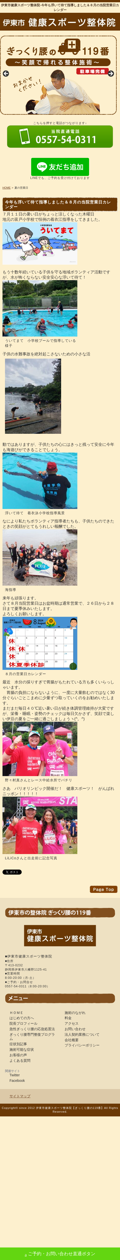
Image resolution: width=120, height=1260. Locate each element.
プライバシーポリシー (82, 1045)
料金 (68, 1018)
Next (110, 74)
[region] (58, 75)
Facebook (17, 1081)
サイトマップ (19, 1096)
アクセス (72, 1023)
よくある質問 (19, 1061)
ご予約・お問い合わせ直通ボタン (60, 1254)
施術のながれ (75, 1013)
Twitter (14, 1075)
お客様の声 (18, 1055)
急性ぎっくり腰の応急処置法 (32, 1029)
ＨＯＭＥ (16, 1013)
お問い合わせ (75, 1029)
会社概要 (72, 1040)
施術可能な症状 (21, 1049)
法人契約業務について (82, 1034)
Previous (6, 74)
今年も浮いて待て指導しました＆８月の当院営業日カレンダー (58, 204)
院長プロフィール (23, 1023)
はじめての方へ (21, 1018)
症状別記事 (18, 1044)
